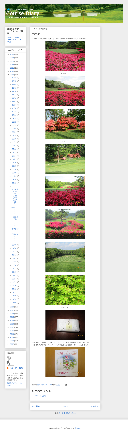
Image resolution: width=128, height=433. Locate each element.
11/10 (14, 98)
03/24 (14, 265)
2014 (12, 320)
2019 (12, 75)
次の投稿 (36, 406)
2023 (12, 61)
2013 (12, 324)
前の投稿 (95, 406)
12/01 (14, 88)
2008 (12, 341)
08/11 (14, 142)
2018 (12, 307)
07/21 (14, 152)
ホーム (65, 406)
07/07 (14, 159)
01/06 (14, 303)
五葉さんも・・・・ (15, 237)
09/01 (14, 132)
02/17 (14, 282)
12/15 (14, 81)
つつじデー (15, 230)
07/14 (14, 156)
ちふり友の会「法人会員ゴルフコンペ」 (15, 196)
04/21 (14, 252)
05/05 (14, 245)
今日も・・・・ (14, 210)
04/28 (14, 248)
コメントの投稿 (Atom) (67, 413)
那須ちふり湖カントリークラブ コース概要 (15, 39)
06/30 (14, 163)
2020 (12, 71)
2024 (12, 58)
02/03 (14, 289)
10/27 (14, 105)
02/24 (14, 279)
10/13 (14, 112)
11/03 (14, 102)
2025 (12, 54)
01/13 (14, 299)
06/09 (14, 173)
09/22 (14, 122)
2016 (12, 314)
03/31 (14, 262)
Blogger (78, 428)
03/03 (14, 275)
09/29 (14, 118)
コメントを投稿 (40, 396)
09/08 (14, 129)
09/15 (14, 125)
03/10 (14, 272)
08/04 (14, 146)
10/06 (14, 115)
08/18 (14, 139)
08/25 (14, 135)
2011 (12, 331)
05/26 (14, 180)
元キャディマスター (17, 369)
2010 (12, 334)
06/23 (14, 166)
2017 (12, 310)
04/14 (14, 255)
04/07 (14, 258)
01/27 (14, 292)
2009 (12, 337)
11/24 (14, 91)
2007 (12, 344)
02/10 (14, 286)
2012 (12, 327)
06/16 (14, 169)
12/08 (14, 84)
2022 (12, 65)
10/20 (14, 108)
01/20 (14, 296)
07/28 (14, 149)
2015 (12, 317)
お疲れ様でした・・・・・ (15, 221)
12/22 (14, 78)
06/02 (14, 176)
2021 (12, 68)
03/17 (14, 269)
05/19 (14, 183)
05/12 (14, 186)
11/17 (14, 95)
